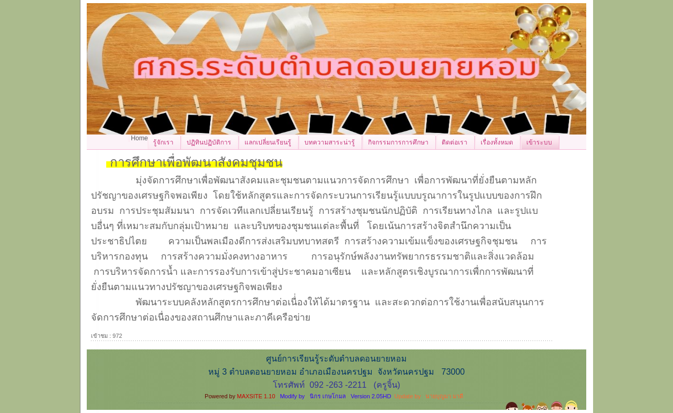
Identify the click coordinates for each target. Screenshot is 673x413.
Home (139, 138)
